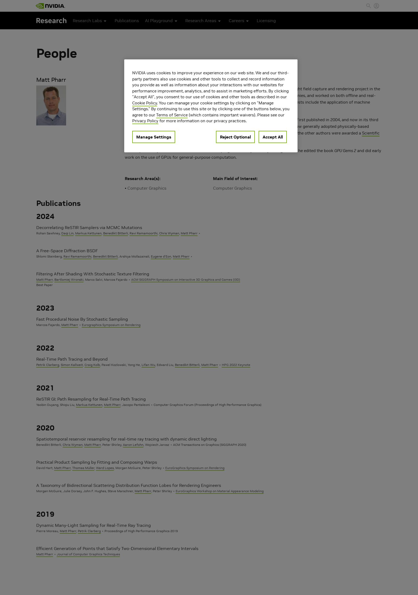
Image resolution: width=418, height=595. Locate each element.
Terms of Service (172, 114)
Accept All (273, 137)
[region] (211, 105)
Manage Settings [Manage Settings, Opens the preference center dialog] (153, 137)
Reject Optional (235, 137)
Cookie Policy (144, 102)
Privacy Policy (145, 120)
